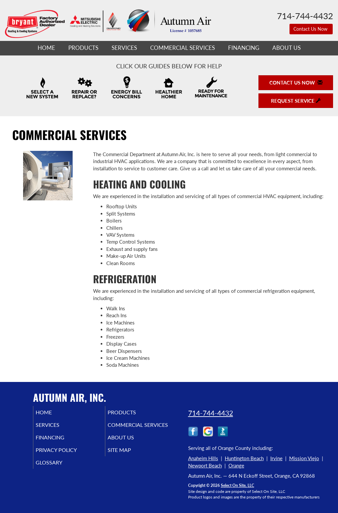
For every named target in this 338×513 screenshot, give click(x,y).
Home (46, 48)
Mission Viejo (304, 458)
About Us (286, 48)
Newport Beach (205, 465)
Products (83, 48)
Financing (243, 48)
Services (124, 48)
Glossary (58, 475)
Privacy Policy (66, 461)
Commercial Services (182, 48)
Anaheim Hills (203, 458)
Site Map (128, 461)
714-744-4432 (210, 413)
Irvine (276, 458)
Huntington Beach (244, 458)
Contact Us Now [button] (311, 29)
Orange (236, 465)
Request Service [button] (296, 101)
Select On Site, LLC (237, 485)
